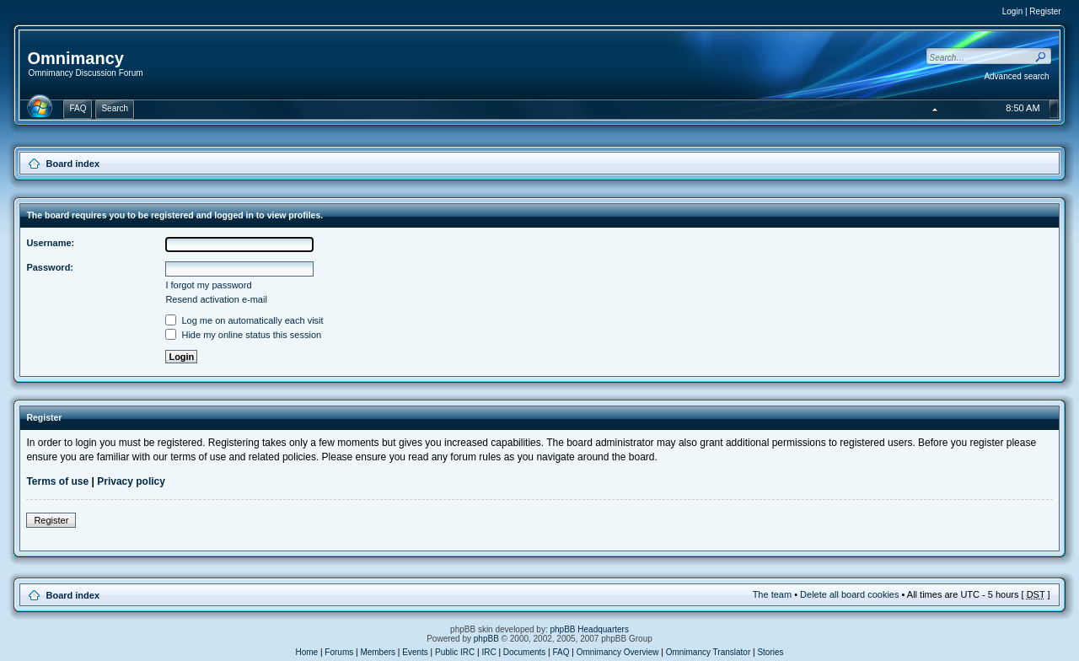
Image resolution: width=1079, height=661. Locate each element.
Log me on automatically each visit (244, 320)
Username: (50, 243)
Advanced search (1016, 76)
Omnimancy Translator (708, 652)
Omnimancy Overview (618, 652)
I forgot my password (208, 285)
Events (415, 652)
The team (772, 594)
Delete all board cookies (849, 594)
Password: (49, 267)
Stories (770, 652)
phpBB (486, 638)
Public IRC (455, 652)
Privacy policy (131, 481)
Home (306, 652)
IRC (488, 652)
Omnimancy (75, 58)
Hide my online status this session (243, 335)
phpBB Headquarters (589, 629)
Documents (524, 652)
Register (1044, 11)
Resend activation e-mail (215, 299)
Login (1012, 11)
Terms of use (57, 481)
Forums (339, 652)
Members (377, 652)
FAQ (561, 652)
